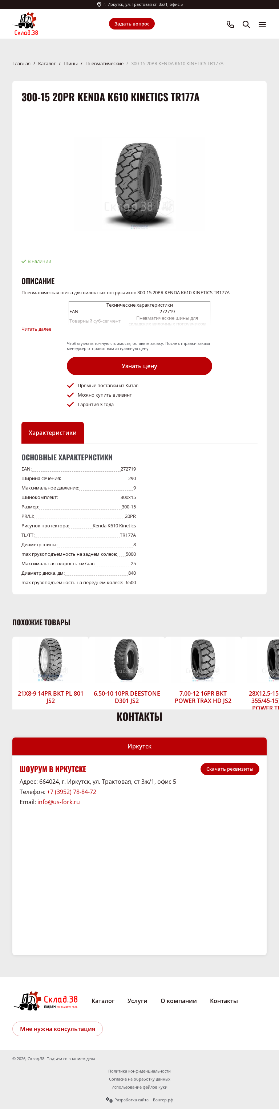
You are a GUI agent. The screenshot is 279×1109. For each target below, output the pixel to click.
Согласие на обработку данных (139, 1079)
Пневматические (104, 63)
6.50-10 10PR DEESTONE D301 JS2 (127, 697)
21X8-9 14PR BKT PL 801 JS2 (51, 697)
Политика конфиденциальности (139, 1071)
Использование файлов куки (139, 1087)
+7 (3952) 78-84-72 (71, 791)
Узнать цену (139, 366)
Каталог (47, 63)
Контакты (224, 1001)
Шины (71, 63)
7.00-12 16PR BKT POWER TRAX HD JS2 (203, 697)
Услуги (137, 1001)
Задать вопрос (131, 23)
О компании (179, 1001)
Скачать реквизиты (230, 769)
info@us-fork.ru (58, 802)
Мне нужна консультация (57, 1029)
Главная (21, 63)
